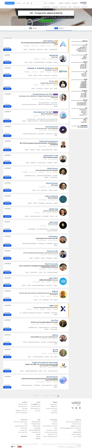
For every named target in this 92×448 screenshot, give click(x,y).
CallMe (84, 57)
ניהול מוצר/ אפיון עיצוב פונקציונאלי (34, 342)
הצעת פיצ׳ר (54, 410)
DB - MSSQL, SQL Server (52, 272)
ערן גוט (55, 350)
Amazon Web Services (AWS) (38, 285)
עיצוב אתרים (54, 424)
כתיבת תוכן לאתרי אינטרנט (21, 426)
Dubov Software (51, 196)
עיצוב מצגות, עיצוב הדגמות (51, 432)
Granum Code (52, 251)
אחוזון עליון (83, 58)
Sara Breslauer (52, 377)
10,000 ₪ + (83, 81)
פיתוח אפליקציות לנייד (53, 177)
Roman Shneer (52, 183)
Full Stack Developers (39, 62)
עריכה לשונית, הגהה (22, 432)
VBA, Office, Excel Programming (44, 175)
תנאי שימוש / (34, 444)
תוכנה (38, 419)
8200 (85, 119)
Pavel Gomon (52, 169)
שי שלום (55, 291)
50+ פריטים (83, 94)
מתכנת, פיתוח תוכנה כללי (31, 119)
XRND (51, 306)
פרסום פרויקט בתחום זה (46, 20)
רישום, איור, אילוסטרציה (52, 430)
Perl (45, 272)
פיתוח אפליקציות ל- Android (44, 327)
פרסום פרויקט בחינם (35, 406)
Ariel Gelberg (48, 41)
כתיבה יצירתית (24, 428)
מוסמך (84, 56)
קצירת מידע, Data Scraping (30, 175)
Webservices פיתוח (53, 49)
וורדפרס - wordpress (76, 426)
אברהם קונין (53, 55)
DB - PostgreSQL (82, 127)
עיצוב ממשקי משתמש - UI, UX (50, 436)
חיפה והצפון (83, 112)
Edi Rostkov (53, 237)
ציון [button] (86, 71)
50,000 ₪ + (83, 83)
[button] (79, 41)
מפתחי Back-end (36, 421)
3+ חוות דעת (83, 64)
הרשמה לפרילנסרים (22, 404)
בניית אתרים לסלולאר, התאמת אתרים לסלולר (29, 104)
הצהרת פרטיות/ (22, 444)
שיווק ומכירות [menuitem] (55, 7)
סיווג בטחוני (83, 122)
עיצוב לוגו (55, 421)
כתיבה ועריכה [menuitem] (63, 7)
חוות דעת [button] (85, 61)
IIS (20, 312)
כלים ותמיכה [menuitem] (75, 3)
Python (38, 149)
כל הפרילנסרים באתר (35, 408)
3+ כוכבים (84, 73)
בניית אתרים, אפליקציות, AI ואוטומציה (40, 68)
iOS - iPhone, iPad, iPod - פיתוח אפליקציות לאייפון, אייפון (47, 119)
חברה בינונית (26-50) (81, 50)
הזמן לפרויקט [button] (7, 47)
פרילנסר (84, 46)
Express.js (49, 162)
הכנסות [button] (85, 79)
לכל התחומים (24, 436)
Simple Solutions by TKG (42, 94)
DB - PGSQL (55, 175)
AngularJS (33, 162)
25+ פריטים (83, 93)
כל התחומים (70, 17)
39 (37, 395)
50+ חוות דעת (83, 68)
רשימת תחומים (53, 404)
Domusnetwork (52, 127)
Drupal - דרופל (77, 436)
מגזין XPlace (54, 406)
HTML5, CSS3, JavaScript (52, 230)
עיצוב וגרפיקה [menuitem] (76, 7)
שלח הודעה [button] (7, 49)
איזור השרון (83, 110)
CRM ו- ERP (43, 342)
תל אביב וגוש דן (83, 109)
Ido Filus (54, 320)
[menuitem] (28, 3)
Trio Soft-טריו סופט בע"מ (43, 112)
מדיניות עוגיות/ (29, 444)
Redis (51, 88)
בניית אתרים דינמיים (40, 49)
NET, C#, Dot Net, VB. (34, 430)
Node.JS (46, 49)
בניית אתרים (78, 419)
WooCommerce (77, 432)
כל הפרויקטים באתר (22, 406)
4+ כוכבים (84, 74)
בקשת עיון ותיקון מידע (15, 444)
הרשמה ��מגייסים (35, 404)
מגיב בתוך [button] (85, 99)
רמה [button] (86, 54)
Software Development (48, 141)
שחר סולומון (53, 209)
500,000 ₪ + (83, 86)
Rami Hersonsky (51, 264)
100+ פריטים (83, 95)
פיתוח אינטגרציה (54, 75)
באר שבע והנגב (82, 114)
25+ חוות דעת (83, 66)
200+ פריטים (83, 96)
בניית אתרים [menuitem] (84, 7)
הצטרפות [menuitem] (18, 3)
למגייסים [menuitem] (61, 3)
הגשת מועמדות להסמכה (21, 412)
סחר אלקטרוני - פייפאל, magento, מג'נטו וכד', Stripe (47, 104)
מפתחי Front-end (35, 424)
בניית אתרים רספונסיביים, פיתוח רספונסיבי (30, 133)
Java (56, 216)
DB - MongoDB (32, 49)
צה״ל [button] (86, 118)
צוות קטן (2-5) (83, 47)
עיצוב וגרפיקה (53, 419)
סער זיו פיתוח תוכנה (50, 156)
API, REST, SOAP (41, 243)
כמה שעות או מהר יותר (81, 103)
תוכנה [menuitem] (69, 7)
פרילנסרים (59, 28)
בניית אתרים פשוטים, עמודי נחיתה (44, 102)
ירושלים (84, 113)
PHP (38, 190)
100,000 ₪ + (83, 84)
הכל (85, 63)
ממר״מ (84, 121)
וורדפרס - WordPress (33, 327)
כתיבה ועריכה (24, 419)
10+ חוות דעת (83, 65)
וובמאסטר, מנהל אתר (76, 434)
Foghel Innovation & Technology (45, 363)
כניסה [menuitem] (24, 3)
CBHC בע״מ (53, 278)
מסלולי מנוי (24, 408)
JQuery (55, 88)
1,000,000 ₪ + (82, 87)
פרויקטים (33, 28)
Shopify (40, 75)
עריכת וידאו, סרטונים (52, 434)
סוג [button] (86, 44)
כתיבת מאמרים (23, 430)
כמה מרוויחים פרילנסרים (51, 408)
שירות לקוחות (54, 412)
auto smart (53, 222)
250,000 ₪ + (83, 85)
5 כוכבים (84, 76)
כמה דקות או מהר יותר (81, 104)
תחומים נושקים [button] (84, 125)
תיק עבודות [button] (84, 90)
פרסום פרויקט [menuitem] (9, 3)
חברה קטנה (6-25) (82, 48)
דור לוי (51, 81)
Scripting (32, 149)
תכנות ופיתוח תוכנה (62, 17)
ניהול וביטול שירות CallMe (21, 410)
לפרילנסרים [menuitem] (67, 3)
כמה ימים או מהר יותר (81, 102)
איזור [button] (86, 108)
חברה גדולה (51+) (82, 51)
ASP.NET (31, 62)
